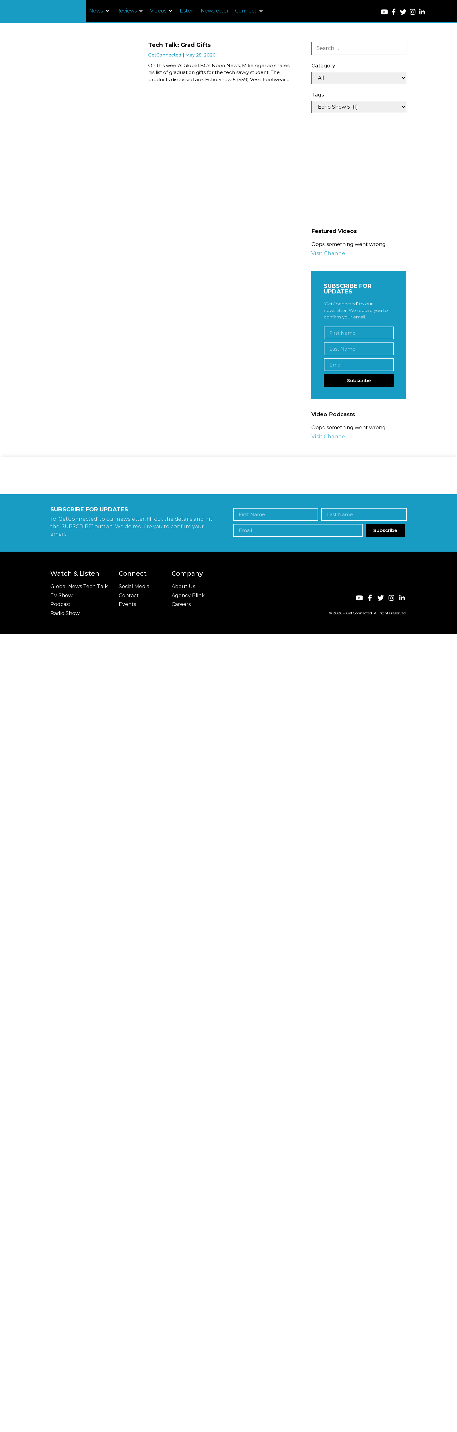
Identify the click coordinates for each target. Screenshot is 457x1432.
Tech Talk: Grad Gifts (179, 45)
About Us (183, 586)
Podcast (60, 604)
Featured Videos (334, 231)
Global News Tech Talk (79, 586)
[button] (99, 11)
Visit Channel (329, 253)
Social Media (134, 586)
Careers (181, 604)
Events (127, 604)
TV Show (61, 595)
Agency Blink (188, 595)
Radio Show (65, 613)
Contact (129, 595)
